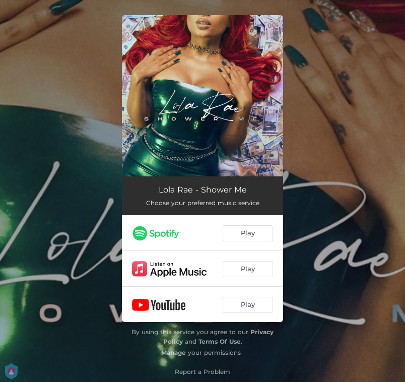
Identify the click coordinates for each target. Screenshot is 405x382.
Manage (173, 352)
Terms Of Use (219, 341)
